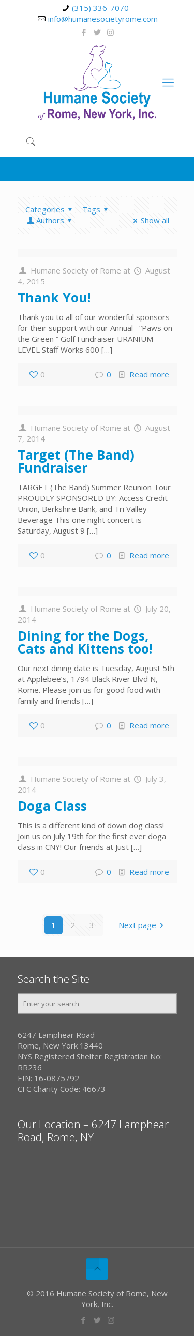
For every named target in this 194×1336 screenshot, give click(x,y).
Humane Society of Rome (76, 270)
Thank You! (54, 297)
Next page (142, 925)
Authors (50, 220)
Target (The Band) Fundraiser (76, 461)
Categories (50, 209)
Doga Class (52, 805)
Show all (149, 220)
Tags (96, 209)
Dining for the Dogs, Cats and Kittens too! (85, 642)
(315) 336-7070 (100, 8)
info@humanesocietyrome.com (103, 18)
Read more (149, 374)
